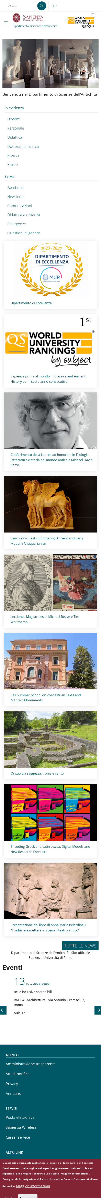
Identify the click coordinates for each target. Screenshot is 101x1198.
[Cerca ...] (41, 5)
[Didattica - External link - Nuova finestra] (50, 137)
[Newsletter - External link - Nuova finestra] (50, 196)
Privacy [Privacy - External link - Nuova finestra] (12, 1083)
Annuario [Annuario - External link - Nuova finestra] (13, 1093)
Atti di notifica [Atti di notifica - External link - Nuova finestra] (18, 1073)
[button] (54, 5)
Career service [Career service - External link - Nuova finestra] (18, 1137)
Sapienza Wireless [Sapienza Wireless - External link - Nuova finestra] (21, 1127)
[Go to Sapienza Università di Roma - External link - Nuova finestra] (30, 18)
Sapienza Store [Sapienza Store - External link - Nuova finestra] (18, 1170)
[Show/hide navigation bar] (6, 21)
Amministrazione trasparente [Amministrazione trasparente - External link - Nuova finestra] (31, 1063)
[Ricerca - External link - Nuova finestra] (50, 155)
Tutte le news (80, 946)
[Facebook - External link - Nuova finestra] (50, 187)
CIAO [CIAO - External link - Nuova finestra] (10, 1160)
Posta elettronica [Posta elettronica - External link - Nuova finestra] (20, 1117)
